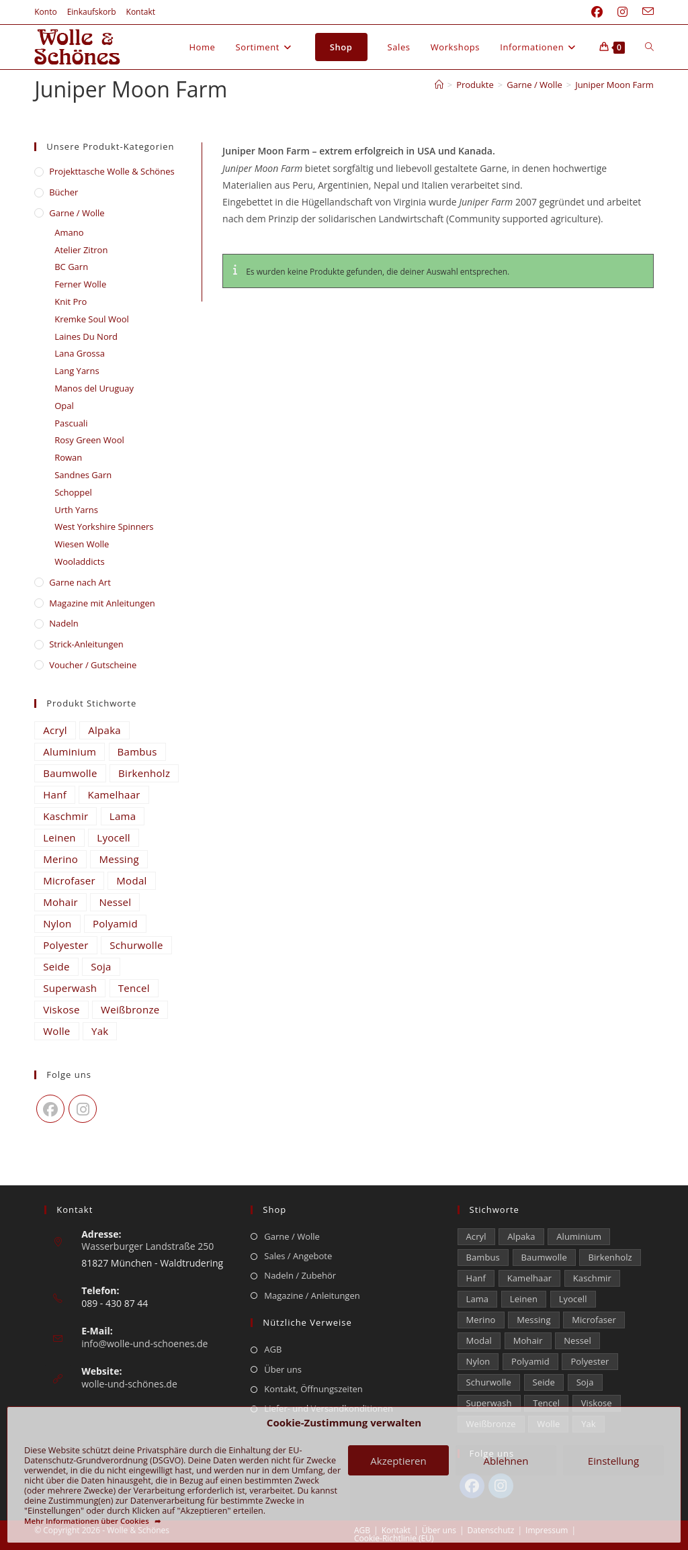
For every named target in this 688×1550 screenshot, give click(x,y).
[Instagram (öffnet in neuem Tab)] (622, 12)
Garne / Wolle (76, 213)
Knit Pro (70, 301)
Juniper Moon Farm (614, 85)
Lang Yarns (76, 371)
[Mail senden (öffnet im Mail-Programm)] (644, 12)
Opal (64, 406)
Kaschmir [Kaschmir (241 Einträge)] (65, 816)
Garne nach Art (80, 582)
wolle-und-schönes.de (129, 1383)
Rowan (68, 457)
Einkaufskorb (91, 11)
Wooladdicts (79, 561)
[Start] (439, 85)
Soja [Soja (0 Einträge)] (101, 966)
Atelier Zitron (81, 250)
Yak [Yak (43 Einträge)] (100, 1031)
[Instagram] (83, 1109)
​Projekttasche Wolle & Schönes (111, 171)
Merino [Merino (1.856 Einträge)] (60, 859)
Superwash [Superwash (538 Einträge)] (70, 988)
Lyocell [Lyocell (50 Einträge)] (113, 837)
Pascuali (70, 423)
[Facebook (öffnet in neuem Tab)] (597, 12)
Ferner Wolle (80, 284)
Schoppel (73, 492)
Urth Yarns (76, 510)
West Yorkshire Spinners (103, 526)
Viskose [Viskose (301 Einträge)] (61, 1009)
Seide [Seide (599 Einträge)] (56, 966)
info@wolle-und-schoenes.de (144, 1343)
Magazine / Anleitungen (311, 1295)
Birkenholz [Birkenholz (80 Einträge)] (144, 773)
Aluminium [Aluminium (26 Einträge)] (69, 751)
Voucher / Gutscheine (92, 665)
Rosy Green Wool (89, 440)
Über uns (283, 1369)
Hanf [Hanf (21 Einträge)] (55, 794)
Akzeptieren (398, 1460)
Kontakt (140, 11)
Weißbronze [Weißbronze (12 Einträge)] (130, 1009)
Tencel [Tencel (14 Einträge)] (134, 988)
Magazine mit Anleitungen (102, 603)
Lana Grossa (79, 353)
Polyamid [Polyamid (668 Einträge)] (115, 923)
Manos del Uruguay (94, 388)
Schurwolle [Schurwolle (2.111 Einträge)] (136, 945)
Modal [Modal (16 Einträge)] (131, 880)
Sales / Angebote (298, 1256)
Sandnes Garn (83, 475)
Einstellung (613, 1460)
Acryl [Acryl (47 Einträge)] (55, 730)
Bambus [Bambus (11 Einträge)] (137, 751)
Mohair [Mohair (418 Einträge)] (60, 902)
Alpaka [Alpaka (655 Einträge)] (104, 730)
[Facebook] (50, 1109)
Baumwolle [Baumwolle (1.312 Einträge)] (70, 773)
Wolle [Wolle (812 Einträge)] (56, 1031)
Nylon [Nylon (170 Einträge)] (57, 923)
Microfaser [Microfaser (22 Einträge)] (69, 880)
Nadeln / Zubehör (300, 1275)
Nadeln (64, 623)
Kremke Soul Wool (91, 319)
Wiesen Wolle (81, 544)
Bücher (63, 192)
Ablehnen (506, 1460)
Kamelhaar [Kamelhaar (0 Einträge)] (113, 794)
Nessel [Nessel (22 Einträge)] (115, 902)
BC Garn (71, 267)
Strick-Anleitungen (86, 644)
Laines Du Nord (86, 336)
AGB (273, 1349)
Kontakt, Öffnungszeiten (313, 1389)
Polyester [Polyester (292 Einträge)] (66, 945)
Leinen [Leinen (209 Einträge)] (59, 837)
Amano (68, 232)
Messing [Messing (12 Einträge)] (118, 859)
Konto (45, 11)
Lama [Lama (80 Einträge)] (123, 816)
